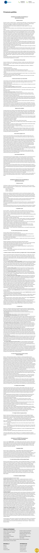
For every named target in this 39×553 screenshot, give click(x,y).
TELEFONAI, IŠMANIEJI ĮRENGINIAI (25, 532)
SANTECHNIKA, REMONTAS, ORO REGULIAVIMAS (11, 539)
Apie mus (4, 545)
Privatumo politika (6, 549)
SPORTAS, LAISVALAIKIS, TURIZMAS (9, 532)
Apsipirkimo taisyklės (23, 545)
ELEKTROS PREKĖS (6, 537)
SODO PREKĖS (22, 537)
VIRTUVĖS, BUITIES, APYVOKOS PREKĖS (9, 540)
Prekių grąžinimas (23, 549)
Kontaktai (5, 546)
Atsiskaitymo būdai (23, 546)
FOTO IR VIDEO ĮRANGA (7, 535)
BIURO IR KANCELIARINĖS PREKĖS (25, 536)
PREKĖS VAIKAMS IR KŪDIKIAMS (8, 536)
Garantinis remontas (23, 551)
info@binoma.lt (26, 471)
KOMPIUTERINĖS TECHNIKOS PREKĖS (9, 530)
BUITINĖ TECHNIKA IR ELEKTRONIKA (25, 530)
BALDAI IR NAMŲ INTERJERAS (24, 539)
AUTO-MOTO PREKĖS (23, 535)
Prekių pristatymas (23, 548)
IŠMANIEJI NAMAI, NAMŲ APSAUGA (25, 533)
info (19, 428)
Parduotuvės (5, 548)
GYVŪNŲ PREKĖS (6, 533)
